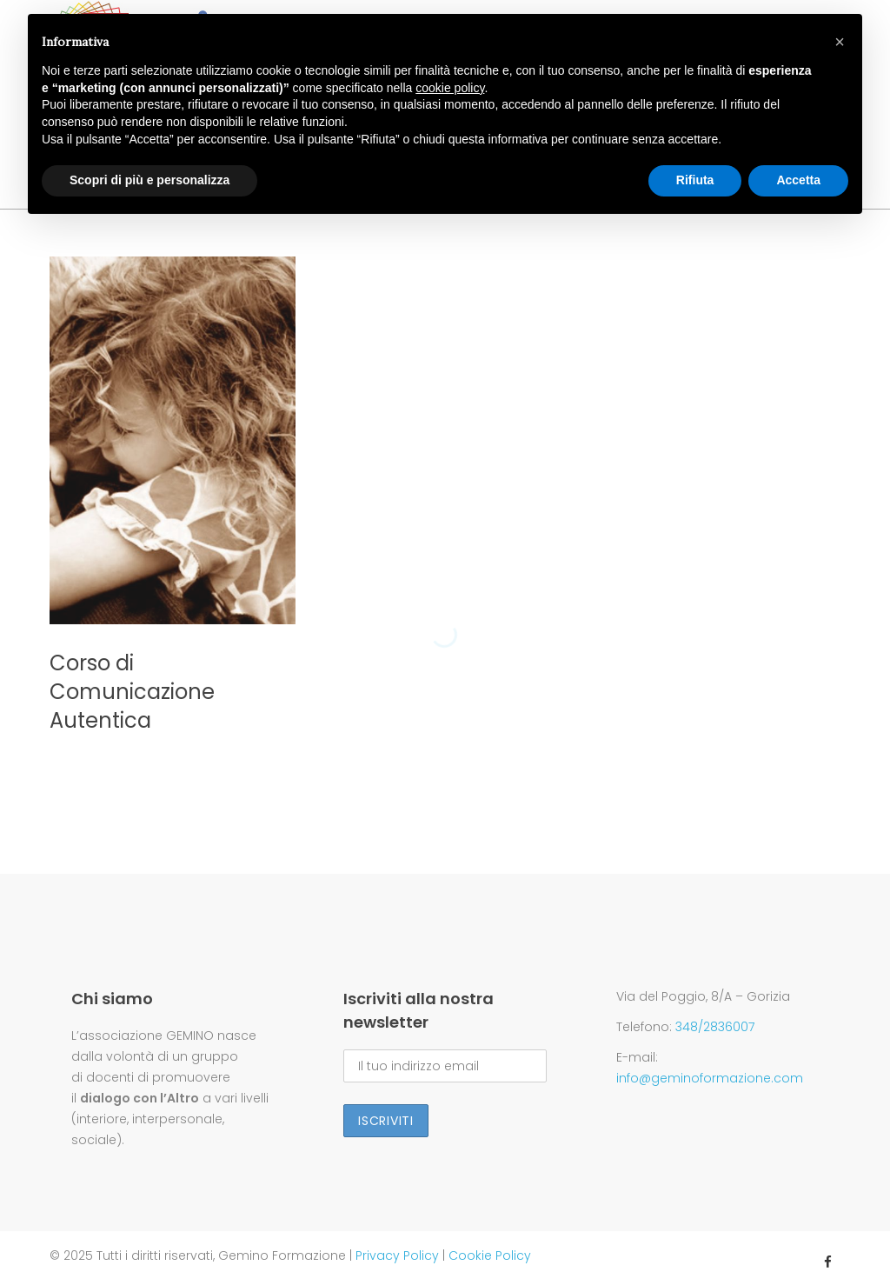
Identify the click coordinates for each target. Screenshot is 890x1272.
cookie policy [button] (449, 88)
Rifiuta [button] (695, 180)
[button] (839, 42)
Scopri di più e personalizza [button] (149, 180)
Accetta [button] (798, 180)
